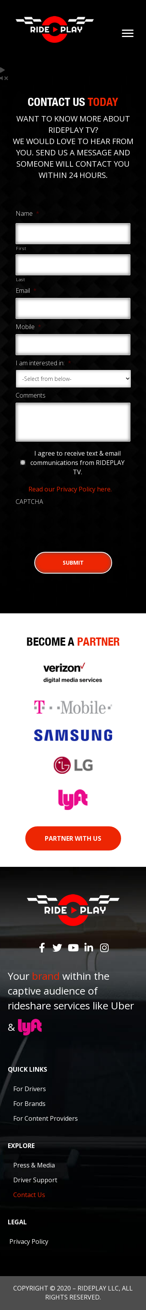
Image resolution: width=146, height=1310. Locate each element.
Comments (31, 395)
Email (26, 291)
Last (20, 279)
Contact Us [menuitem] (29, 1194)
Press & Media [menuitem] (34, 1165)
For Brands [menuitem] (29, 1103)
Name (27, 214)
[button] (42, 947)
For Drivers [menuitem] (29, 1089)
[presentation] (75, 524)
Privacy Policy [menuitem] (28, 1241)
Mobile (28, 327)
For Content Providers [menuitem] (45, 1118)
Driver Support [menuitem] (35, 1180)
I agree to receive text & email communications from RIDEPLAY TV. (77, 462)
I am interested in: (43, 363)
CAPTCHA (29, 502)
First (21, 248)
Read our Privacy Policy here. (70, 489)
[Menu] (128, 33)
